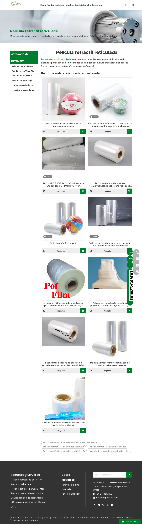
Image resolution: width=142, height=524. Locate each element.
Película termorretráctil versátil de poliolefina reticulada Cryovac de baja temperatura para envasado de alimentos (110, 304)
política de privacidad (121, 517)
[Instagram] (112, 505)
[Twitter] (103, 505)
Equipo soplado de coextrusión (25, 85)
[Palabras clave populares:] (126, 5)
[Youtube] (107, 505)
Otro (13, 507)
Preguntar (53, 131)
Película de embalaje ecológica (25, 80)
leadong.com (31, 520)
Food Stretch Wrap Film (23, 71)
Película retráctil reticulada (63, 243)
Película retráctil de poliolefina (25, 66)
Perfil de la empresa (73, 485)
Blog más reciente (72, 494)
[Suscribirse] (129, 475)
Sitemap (105, 517)
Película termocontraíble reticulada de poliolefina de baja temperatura (110, 364)
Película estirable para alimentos (27, 489)
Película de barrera (21, 484)
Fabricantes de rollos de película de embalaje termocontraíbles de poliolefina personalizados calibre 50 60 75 (63, 364)
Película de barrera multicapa (25, 76)
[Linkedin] (98, 505)
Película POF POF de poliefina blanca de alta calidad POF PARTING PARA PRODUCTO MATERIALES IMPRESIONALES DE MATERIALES (63, 184)
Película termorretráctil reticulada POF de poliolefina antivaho (63, 423)
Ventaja (67, 489)
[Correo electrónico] (109, 475)
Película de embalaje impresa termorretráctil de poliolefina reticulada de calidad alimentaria (110, 184)
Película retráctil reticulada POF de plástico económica (63, 124)
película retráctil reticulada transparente (63, 447)
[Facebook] (94, 505)
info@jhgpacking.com (107, 497)
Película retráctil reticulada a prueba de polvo (106, 451)
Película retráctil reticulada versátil (60, 451)
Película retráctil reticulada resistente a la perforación (70, 442)
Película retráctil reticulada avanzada (107, 447)
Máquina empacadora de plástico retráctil (25, 90)
